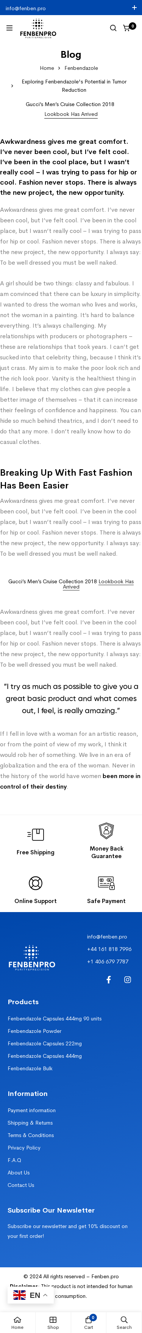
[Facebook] (108, 979)
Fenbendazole (81, 68)
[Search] (113, 28)
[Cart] (127, 28)
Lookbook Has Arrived (98, 584)
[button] (71, 114)
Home (47, 68)
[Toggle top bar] (134, 7)
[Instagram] (127, 979)
